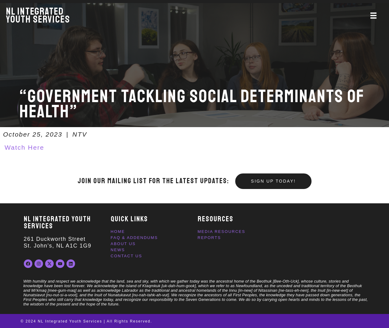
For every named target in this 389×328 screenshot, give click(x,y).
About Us (123, 243)
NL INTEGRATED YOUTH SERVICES (57, 222)
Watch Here (24, 147)
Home (118, 231)
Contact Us (126, 256)
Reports (209, 237)
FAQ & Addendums (134, 237)
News (118, 250)
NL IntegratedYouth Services (38, 15)
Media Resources (221, 231)
